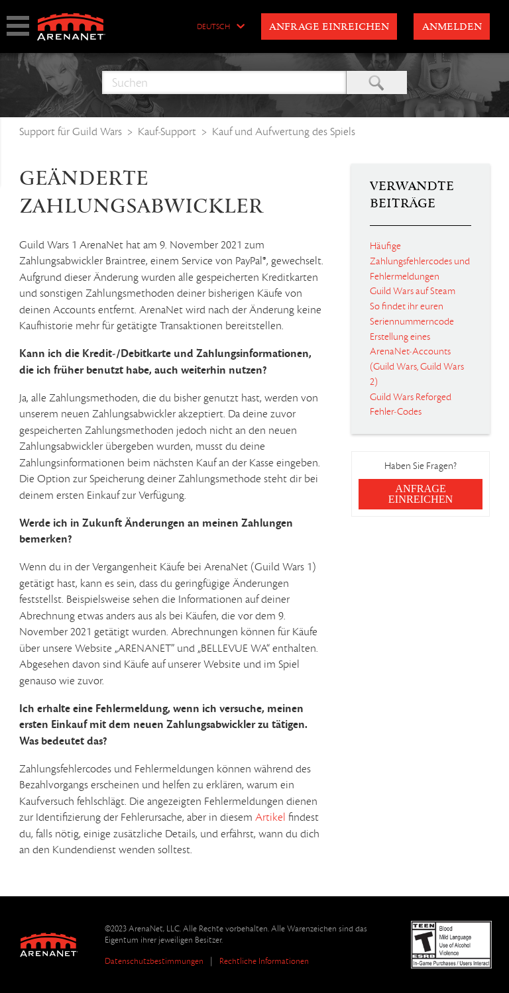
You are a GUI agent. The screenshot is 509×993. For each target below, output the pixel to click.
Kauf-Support (167, 131)
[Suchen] (224, 82)
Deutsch (213, 27)
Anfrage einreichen (329, 27)
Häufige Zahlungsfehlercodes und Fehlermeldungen (420, 261)
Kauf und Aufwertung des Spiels (283, 131)
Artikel (270, 817)
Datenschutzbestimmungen (154, 961)
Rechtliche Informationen (264, 961)
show (18, 26)
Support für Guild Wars (70, 131)
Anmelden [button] (452, 27)
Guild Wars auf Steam (412, 291)
